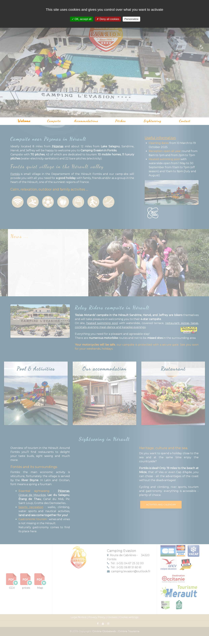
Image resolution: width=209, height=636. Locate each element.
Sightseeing (152, 121)
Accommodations (86, 121)
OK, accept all (81, 19)
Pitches (120, 121)
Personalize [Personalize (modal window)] (131, 19)
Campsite (54, 121)
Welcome (24, 121)
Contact (184, 121)
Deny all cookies (108, 19)
